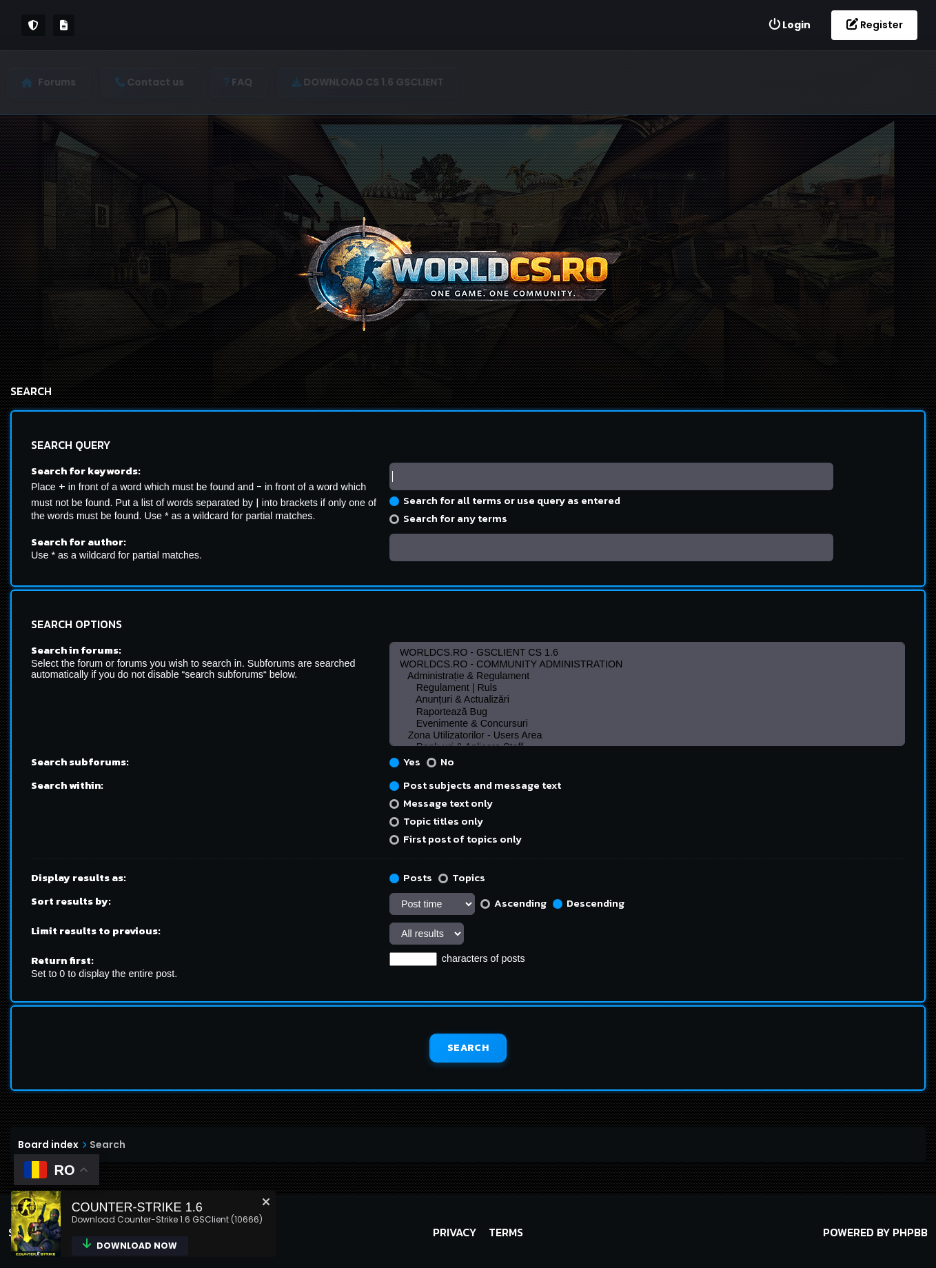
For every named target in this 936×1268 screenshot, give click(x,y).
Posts (410, 877)
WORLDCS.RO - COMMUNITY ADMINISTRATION (647, 664)
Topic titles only (436, 821)
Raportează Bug (647, 712)
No (440, 761)
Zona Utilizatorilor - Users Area (647, 735)
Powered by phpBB (875, 1232)
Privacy (454, 1232)
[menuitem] (789, 25)
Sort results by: (71, 901)
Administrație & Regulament (647, 676)
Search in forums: (76, 650)
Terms (506, 1232)
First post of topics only (455, 839)
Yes (404, 761)
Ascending (513, 903)
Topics (461, 877)
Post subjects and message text (475, 785)
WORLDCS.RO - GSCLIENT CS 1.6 (647, 652)
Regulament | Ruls (647, 688)
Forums (60, 82)
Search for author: (78, 542)
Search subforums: (80, 761)
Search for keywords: (86, 471)
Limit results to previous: (96, 930)
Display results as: (78, 877)
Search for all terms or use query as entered (504, 500)
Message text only (441, 803)
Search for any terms (448, 518)
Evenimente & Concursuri (647, 723)
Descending (588, 903)
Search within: (67, 785)
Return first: (62, 960)
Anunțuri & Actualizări (647, 699)
